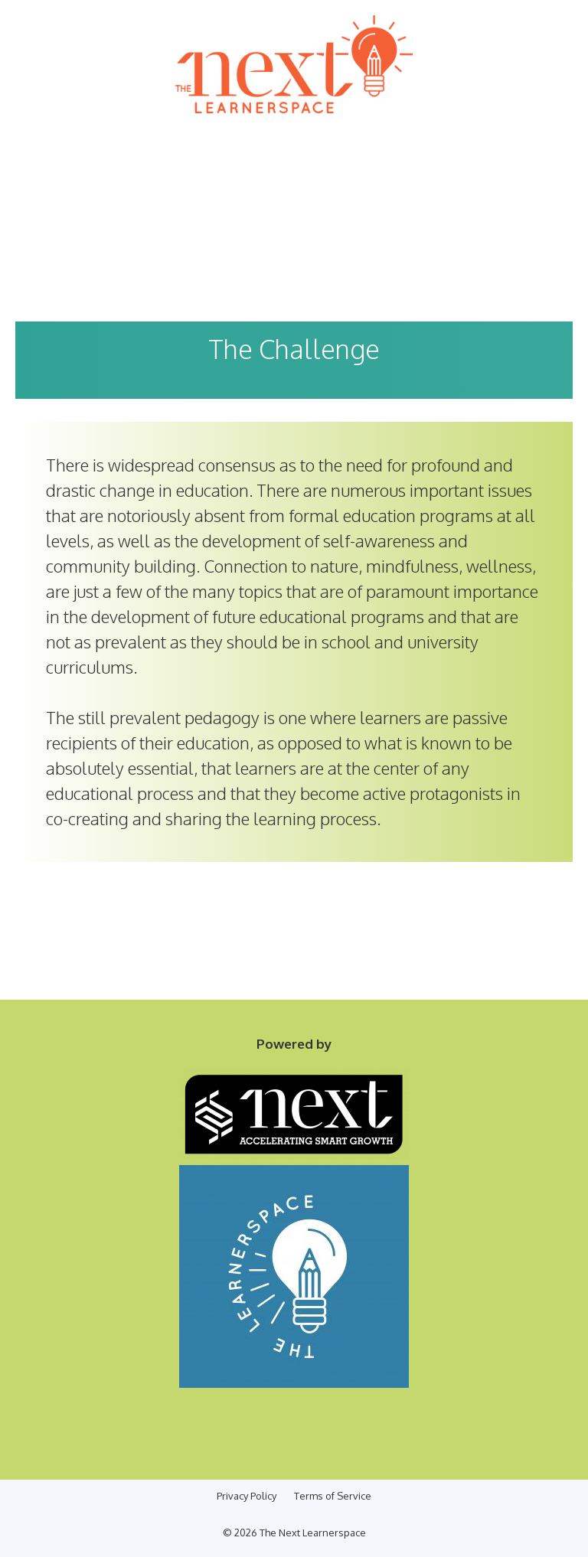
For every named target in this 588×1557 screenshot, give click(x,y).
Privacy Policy (246, 1496)
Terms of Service (332, 1496)
